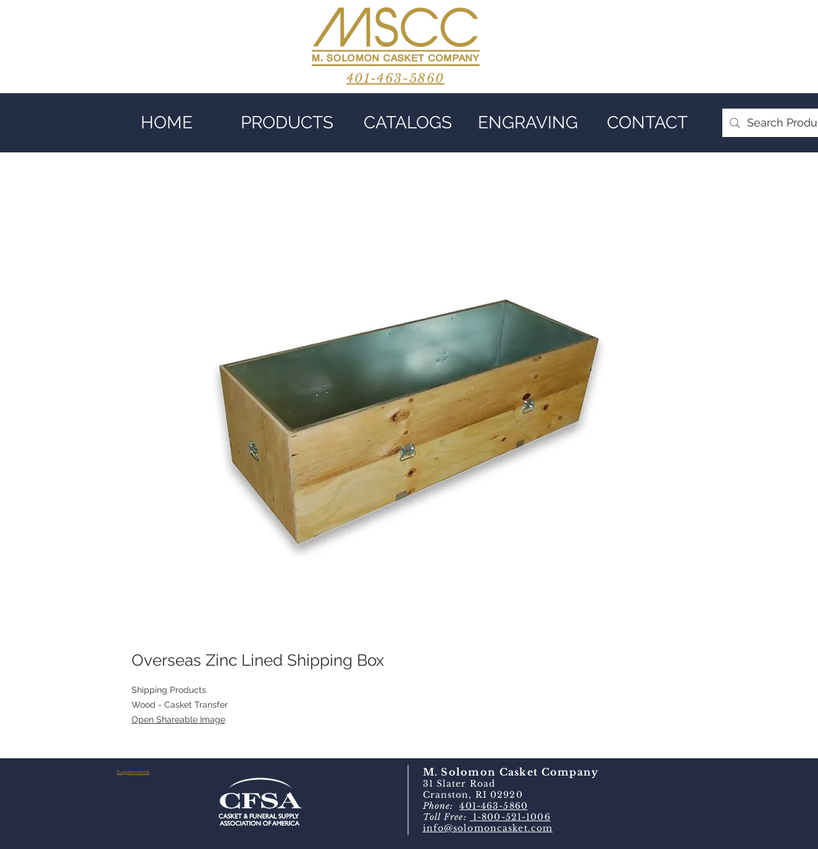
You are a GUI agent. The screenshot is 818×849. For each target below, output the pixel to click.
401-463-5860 (493, 805)
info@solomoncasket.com (488, 828)
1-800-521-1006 (510, 816)
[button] (287, 122)
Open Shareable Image (178, 719)
